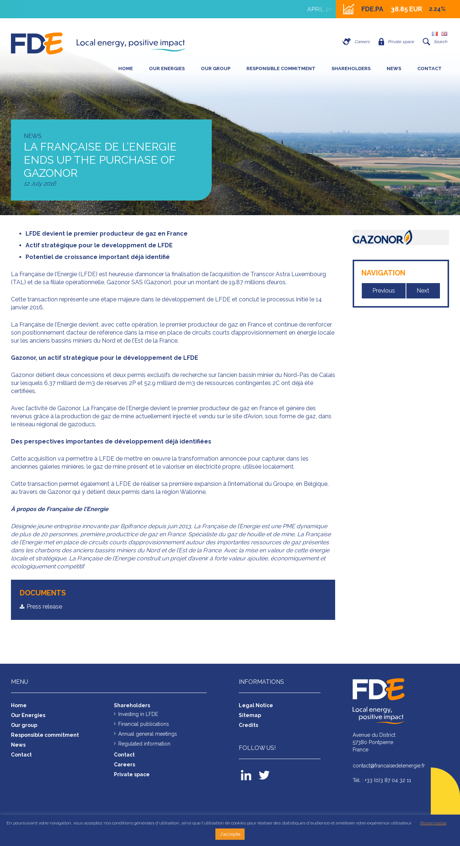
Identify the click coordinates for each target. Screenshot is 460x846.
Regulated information (144, 743)
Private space (395, 41)
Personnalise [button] (433, 823)
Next (423, 290)
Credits (248, 725)
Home (125, 68)
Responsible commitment (280, 68)
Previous (383, 290)
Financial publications (143, 724)
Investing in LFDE (138, 714)
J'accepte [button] (230, 834)
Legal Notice (256, 705)
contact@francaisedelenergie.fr (389, 765)
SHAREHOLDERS (351, 68)
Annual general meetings (147, 733)
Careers (354, 41)
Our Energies (167, 68)
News (394, 68)
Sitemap (250, 715)
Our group (215, 68)
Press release (44, 606)
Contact (429, 68)
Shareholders (132, 705)
